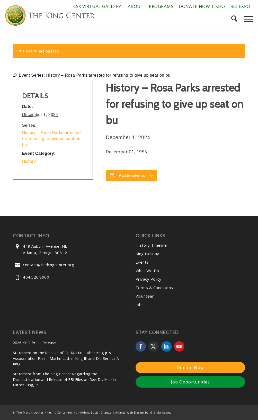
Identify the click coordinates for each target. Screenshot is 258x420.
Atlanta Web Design (129, 412)
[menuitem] (98, 6)
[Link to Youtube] (179, 346)
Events (142, 262)
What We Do (147, 270)
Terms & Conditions (154, 287)
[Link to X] (153, 346)
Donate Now (194, 6)
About (136, 6)
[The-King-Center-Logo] (50, 16)
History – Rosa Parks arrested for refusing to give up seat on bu (51, 138)
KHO (220, 6)
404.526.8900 (36, 277)
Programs (161, 6)
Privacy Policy (149, 279)
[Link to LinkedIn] (166, 346)
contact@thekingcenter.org (48, 264)
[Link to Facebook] (141, 346)
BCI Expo (240, 6)
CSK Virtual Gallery (97, 6)
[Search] (234, 19)
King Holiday (147, 253)
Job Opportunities (190, 382)
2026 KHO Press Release (34, 342)
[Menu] (247, 19)
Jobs (140, 304)
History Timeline (151, 245)
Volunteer (145, 296)
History (29, 161)
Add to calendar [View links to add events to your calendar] (132, 175)
